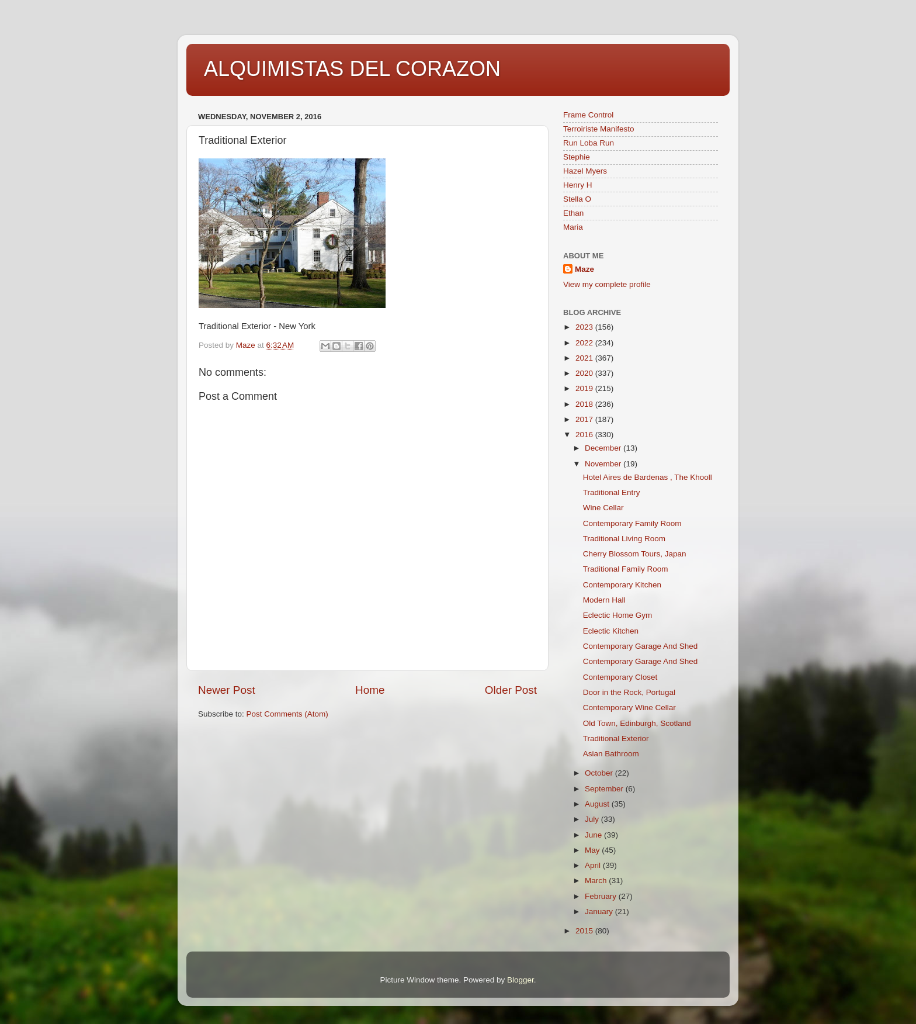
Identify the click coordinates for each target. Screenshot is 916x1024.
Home (369, 690)
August (598, 804)
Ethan (573, 213)
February (602, 896)
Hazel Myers (585, 171)
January (600, 911)
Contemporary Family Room (632, 523)
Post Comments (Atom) (287, 714)
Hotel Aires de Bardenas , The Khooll (647, 477)
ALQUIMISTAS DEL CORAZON (352, 69)
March (597, 880)
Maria (573, 227)
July (593, 819)
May (593, 850)
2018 (585, 404)
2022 (585, 342)
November (604, 463)
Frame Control (588, 114)
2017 (585, 419)
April (594, 865)
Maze (584, 269)
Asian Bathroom (611, 753)
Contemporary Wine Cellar (629, 707)
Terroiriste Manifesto (598, 128)
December (604, 448)
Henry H (577, 185)
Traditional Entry (611, 492)
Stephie (576, 157)
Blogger (520, 979)
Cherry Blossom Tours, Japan (634, 553)
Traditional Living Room (624, 538)
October (600, 773)
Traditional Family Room (625, 569)
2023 (585, 327)
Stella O (577, 199)
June (594, 835)
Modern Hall (604, 600)
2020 (585, 373)
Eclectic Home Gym (618, 615)
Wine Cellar (603, 507)
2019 (585, 388)
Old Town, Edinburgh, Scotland (637, 723)
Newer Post (226, 690)
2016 (585, 434)
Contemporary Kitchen (622, 584)
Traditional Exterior (616, 738)
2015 (585, 930)
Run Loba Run (588, 143)
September (605, 788)
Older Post (511, 690)
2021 (585, 358)
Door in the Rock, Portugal (629, 692)
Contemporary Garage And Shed (640, 646)
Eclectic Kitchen (611, 631)
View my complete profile (607, 284)
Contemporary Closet (620, 677)
